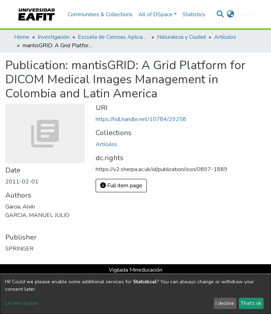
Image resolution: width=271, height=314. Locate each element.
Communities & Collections (100, 14)
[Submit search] (220, 14)
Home (21, 37)
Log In (244, 14)
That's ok (251, 303)
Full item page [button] (121, 185)
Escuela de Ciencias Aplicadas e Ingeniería (113, 37)
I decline (225, 303)
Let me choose (21, 303)
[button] (230, 14)
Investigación (54, 37)
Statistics (193, 14)
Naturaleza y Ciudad (181, 37)
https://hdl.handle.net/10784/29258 (141, 119)
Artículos (225, 37)
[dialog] (135, 294)
